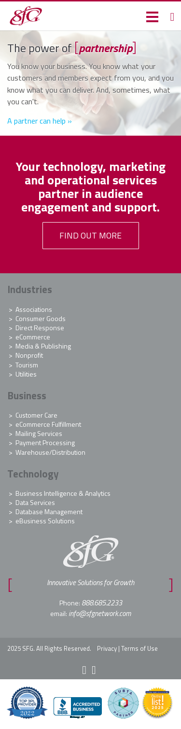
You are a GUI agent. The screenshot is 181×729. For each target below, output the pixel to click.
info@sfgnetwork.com (100, 613)
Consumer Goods (40, 318)
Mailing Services (38, 433)
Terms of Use (139, 648)
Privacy (107, 648)
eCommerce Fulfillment (48, 424)
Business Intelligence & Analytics (63, 493)
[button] (152, 15)
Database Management (49, 511)
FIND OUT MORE (90, 235)
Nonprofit (29, 355)
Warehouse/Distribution (50, 452)
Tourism (26, 365)
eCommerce (32, 337)
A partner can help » (39, 120)
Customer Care (36, 415)
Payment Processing (45, 442)
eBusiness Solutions (45, 521)
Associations (33, 309)
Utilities (26, 374)
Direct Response (39, 327)
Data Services (35, 502)
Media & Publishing (43, 346)
